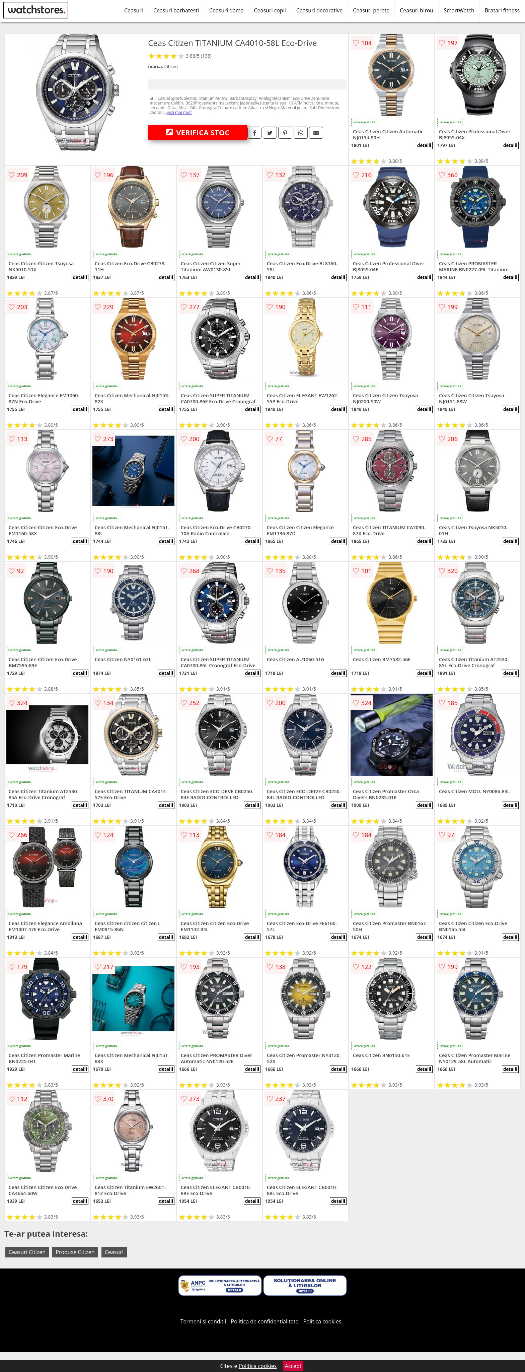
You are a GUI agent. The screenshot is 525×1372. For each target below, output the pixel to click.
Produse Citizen (75, 1252)
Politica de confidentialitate (265, 1321)
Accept (293, 1366)
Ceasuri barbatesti (176, 10)
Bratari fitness (502, 10)
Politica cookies (322, 1321)
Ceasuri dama (226, 10)
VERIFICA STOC (198, 132)
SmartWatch (459, 10)
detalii (424, 145)
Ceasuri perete (371, 10)
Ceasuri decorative (319, 10)
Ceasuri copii (270, 10)
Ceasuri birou (416, 10)
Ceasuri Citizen (27, 1252)
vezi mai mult (179, 112)
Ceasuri (133, 10)
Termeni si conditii (203, 1321)
